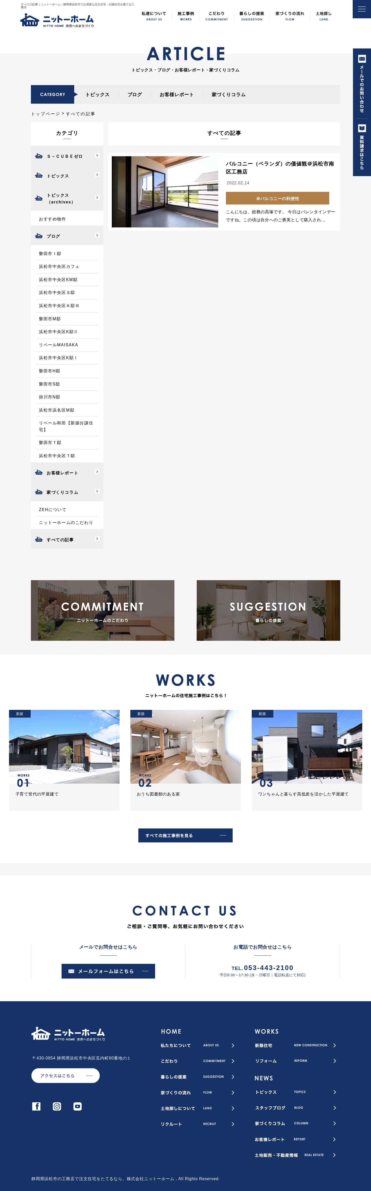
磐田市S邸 (49, 384)
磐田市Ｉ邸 (50, 253)
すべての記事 (60, 540)
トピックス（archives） (61, 198)
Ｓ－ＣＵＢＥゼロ (65, 156)
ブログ (135, 94)
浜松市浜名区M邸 (56, 410)
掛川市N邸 (50, 397)
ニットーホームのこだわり (66, 522)
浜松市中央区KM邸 (58, 279)
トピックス (97, 94)
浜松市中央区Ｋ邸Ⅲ (59, 305)
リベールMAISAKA (58, 345)
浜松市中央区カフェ (59, 266)
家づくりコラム (229, 94)
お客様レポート (177, 94)
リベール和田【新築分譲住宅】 (66, 426)
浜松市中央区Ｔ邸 (57, 456)
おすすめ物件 (52, 219)
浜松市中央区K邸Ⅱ (58, 332)
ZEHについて (52, 509)
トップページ (46, 114)
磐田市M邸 (50, 319)
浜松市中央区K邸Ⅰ (58, 358)
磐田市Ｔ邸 (50, 442)
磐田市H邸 (50, 371)
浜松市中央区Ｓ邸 (57, 292)
